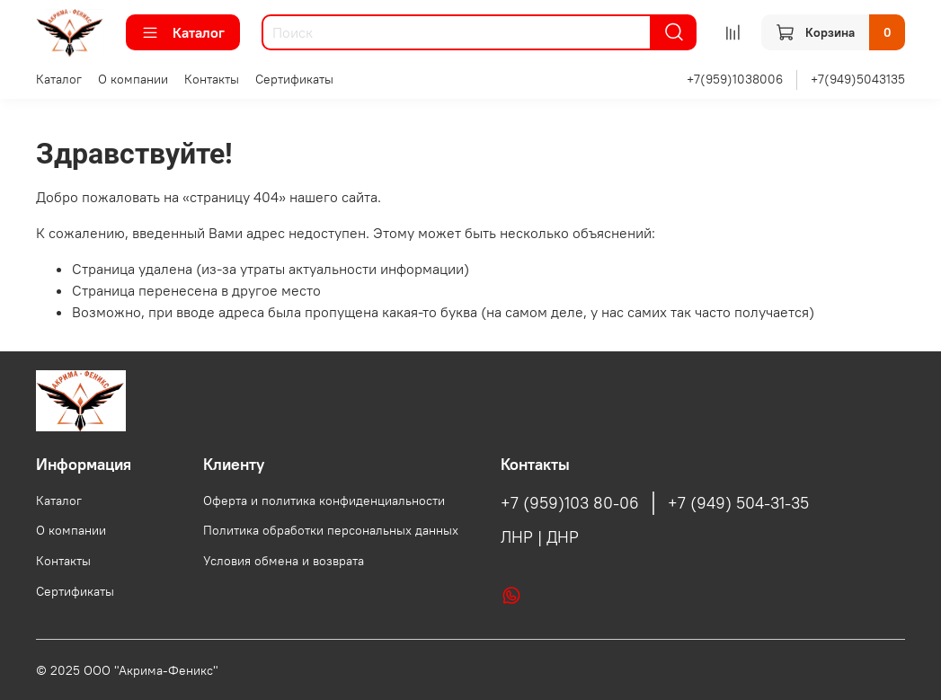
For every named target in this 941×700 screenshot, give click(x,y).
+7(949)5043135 (858, 79)
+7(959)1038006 (735, 79)
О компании (133, 79)
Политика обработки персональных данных (330, 530)
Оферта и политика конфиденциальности (324, 500)
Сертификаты (294, 79)
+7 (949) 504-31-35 (738, 503)
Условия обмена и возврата (283, 561)
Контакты (211, 79)
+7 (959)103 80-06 (570, 503)
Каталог (183, 32)
